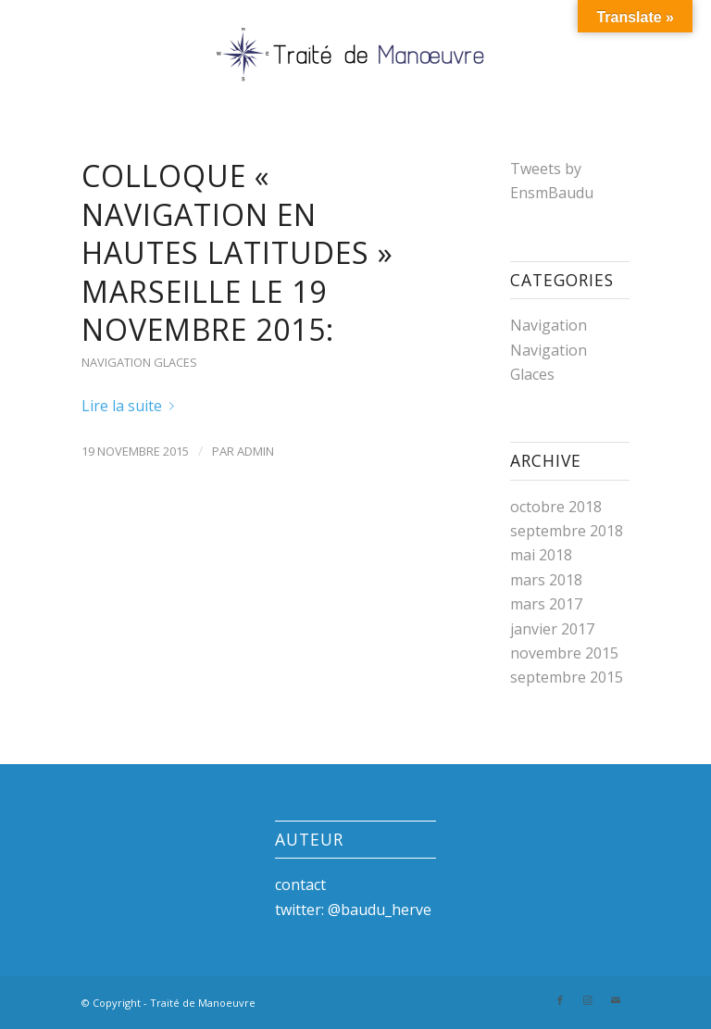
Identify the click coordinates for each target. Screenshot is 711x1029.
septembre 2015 (566, 677)
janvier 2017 (552, 629)
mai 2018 (541, 555)
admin (255, 451)
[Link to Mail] (616, 1000)
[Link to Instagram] (588, 1000)
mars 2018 (546, 580)
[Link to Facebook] (560, 1000)
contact (300, 884)
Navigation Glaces (139, 362)
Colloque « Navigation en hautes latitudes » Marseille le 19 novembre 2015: (237, 252)
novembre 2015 (564, 653)
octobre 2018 (556, 506)
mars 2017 (546, 604)
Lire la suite (131, 405)
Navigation (548, 325)
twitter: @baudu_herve (353, 909)
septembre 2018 (566, 531)
